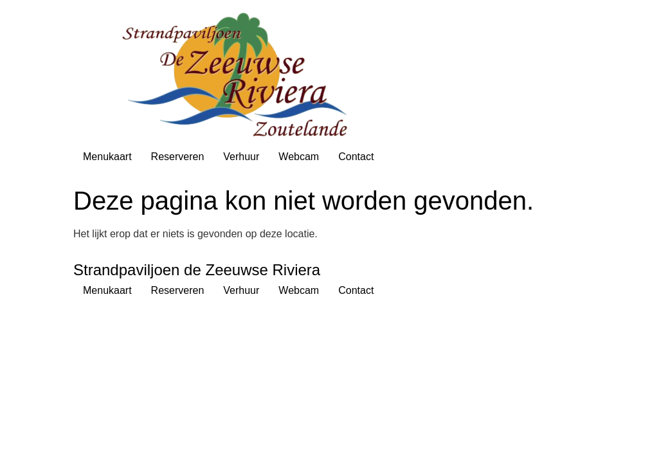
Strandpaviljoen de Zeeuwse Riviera (196, 269)
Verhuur (241, 156)
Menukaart (107, 156)
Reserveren (177, 156)
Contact (356, 156)
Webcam (298, 156)
